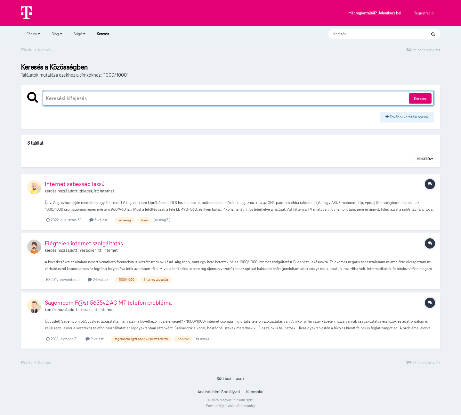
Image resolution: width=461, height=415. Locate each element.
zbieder (85, 191)
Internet (107, 191)
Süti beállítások (230, 378)
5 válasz (98, 219)
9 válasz (94, 338)
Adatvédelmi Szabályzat (219, 391)
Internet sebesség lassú (75, 184)
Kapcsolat (255, 391)
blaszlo (85, 309)
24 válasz (98, 279)
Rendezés (425, 159)
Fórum (33, 33)
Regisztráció (423, 13)
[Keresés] (371, 34)
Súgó (79, 33)
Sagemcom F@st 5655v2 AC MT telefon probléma (108, 302)
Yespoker (87, 250)
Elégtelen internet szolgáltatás (84, 243)
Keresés (103, 36)
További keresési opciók (407, 116)
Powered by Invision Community (230, 405)
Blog (57, 33)
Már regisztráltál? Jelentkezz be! (374, 13)
